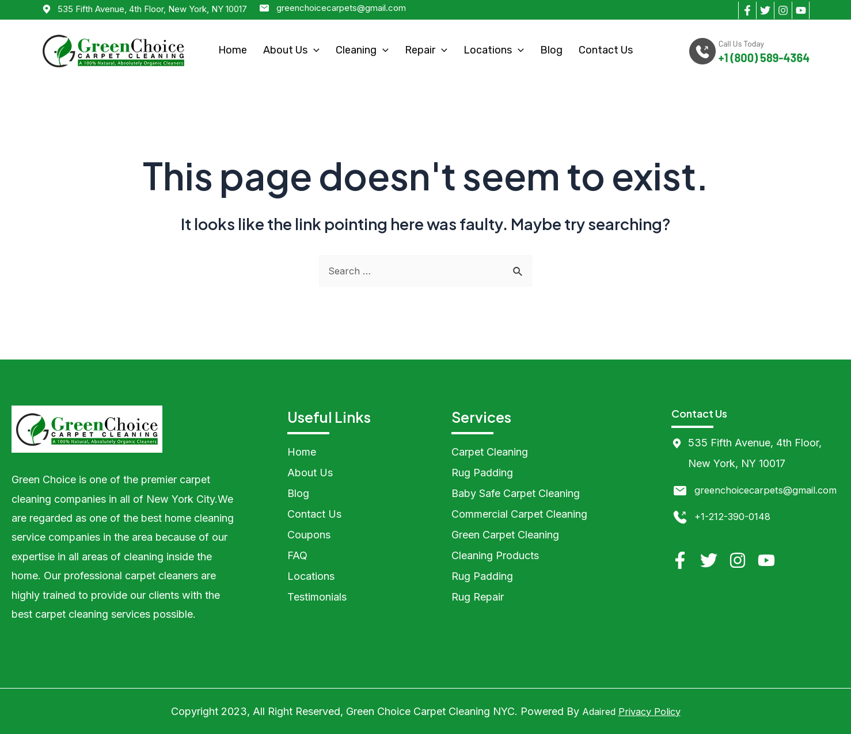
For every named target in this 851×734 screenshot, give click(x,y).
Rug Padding (482, 473)
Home (232, 50)
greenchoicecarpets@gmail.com (341, 7)
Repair (426, 50)
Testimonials (317, 597)
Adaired (595, 711)
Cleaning (362, 50)
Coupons (308, 535)
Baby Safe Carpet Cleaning (515, 493)
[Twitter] (765, 10)
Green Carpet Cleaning (505, 535)
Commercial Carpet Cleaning (519, 514)
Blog (551, 50)
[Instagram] (783, 10)
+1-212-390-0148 (736, 537)
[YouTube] (801, 10)
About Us (291, 50)
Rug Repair (477, 597)
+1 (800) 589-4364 (764, 57)
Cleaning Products (495, 555)
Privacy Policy (651, 711)
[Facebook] (747, 10)
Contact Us (606, 50)
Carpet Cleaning (489, 452)
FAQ (297, 555)
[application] (313, 50)
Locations (494, 50)
